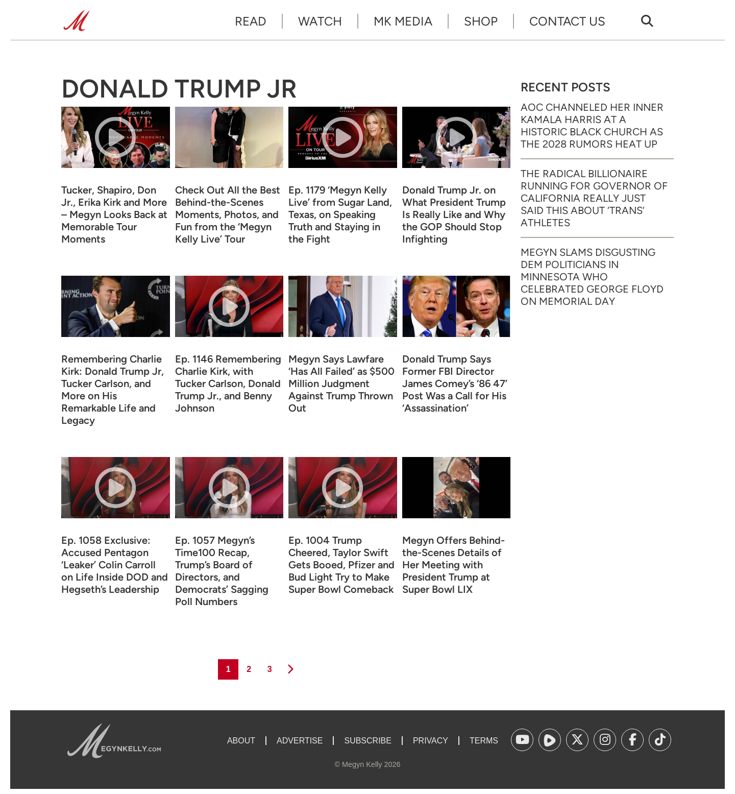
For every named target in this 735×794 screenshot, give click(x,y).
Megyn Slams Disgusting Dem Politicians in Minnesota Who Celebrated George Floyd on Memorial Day (592, 276)
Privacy (430, 740)
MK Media (403, 21)
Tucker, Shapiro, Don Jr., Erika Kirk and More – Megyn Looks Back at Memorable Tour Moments (114, 214)
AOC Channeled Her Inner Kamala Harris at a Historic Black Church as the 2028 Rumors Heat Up (592, 125)
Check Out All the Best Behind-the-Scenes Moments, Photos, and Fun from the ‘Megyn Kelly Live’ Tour (227, 214)
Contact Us (567, 21)
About (241, 740)
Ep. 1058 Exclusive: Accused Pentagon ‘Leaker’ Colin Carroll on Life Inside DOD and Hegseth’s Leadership (114, 564)
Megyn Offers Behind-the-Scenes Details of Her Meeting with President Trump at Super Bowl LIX (453, 564)
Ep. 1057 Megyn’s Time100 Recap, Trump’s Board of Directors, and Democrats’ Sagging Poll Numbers (221, 571)
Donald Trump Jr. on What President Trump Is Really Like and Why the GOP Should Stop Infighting (454, 214)
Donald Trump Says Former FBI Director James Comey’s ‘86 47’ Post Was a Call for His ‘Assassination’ (454, 383)
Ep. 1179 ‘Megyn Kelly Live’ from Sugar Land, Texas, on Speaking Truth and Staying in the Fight (340, 214)
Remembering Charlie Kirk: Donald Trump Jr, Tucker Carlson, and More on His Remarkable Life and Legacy (112, 389)
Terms (484, 740)
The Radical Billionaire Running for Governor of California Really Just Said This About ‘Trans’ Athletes (594, 198)
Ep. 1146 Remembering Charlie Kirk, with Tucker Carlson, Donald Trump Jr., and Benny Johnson (228, 383)
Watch (320, 21)
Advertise (300, 740)
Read (250, 21)
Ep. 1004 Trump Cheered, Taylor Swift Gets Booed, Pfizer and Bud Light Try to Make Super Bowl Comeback (341, 564)
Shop (481, 21)
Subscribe (367, 740)
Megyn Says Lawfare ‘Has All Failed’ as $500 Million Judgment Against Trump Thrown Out (341, 383)
